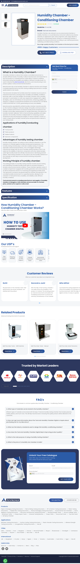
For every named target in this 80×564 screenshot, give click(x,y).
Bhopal (48, 531)
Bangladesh (9, 540)
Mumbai (8, 531)
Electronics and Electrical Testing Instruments (32, 513)
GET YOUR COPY (66, 480)
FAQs (37, 546)
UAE (2, 540)
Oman (35, 540)
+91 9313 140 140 (71, 501)
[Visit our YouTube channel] (6, 550)
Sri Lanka (16, 540)
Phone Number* (33, 472)
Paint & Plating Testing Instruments (34, 510)
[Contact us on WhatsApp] (5, 561)
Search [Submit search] (52, 5)
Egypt (67, 540)
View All (6, 387)
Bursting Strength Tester (54, 513)
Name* (31, 466)
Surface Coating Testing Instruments (30, 523)
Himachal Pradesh (38, 531)
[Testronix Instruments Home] (11, 5)
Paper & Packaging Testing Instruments (12, 510)
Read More (9, 352)
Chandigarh (65, 531)
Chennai (28, 531)
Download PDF (67, 53)
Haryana (12, 533)
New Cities (29, 533)
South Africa (59, 540)
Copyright (3, 557)
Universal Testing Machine (36, 515)
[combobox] (54, 79)
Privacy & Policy (12, 557)
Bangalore (21, 531)
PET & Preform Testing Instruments (56, 510)
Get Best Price (47, 53)
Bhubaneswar (55, 531)
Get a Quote (72, 5)
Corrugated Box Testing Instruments (25, 525)
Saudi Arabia (50, 540)
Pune (14, 531)
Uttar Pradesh (20, 533)
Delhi (2, 531)
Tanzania (42, 540)
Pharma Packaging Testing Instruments (42, 511)
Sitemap (27, 557)
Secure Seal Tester (61, 515)
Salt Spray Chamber (8, 517)
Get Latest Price (56, 501)
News (27, 546)
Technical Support (35, 557)
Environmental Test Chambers (63, 511)
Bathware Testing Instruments (9, 523)
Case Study (12, 546)
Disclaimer (20, 557)
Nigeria (29, 540)
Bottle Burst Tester (7, 515)
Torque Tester (50, 515)
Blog (32, 546)
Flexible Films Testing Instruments (19, 511)
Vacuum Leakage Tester (70, 513)
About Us (3, 546)
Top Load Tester (73, 515)
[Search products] (36, 5)
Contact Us (20, 546)
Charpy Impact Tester (21, 515)
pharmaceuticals (19, 82)
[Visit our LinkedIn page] (3, 550)
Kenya (23, 540)
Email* (53, 466)
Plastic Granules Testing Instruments (53, 523)
